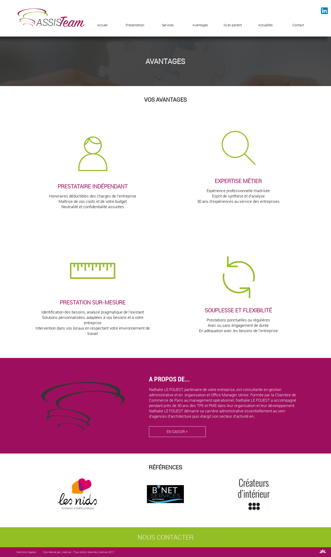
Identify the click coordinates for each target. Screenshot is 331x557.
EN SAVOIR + (177, 431)
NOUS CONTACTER (165, 537)
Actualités (265, 25)
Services (168, 25)
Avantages (200, 25)
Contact (298, 25)
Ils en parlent (233, 25)
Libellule (66, 552)
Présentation (135, 25)
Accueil (102, 25)
